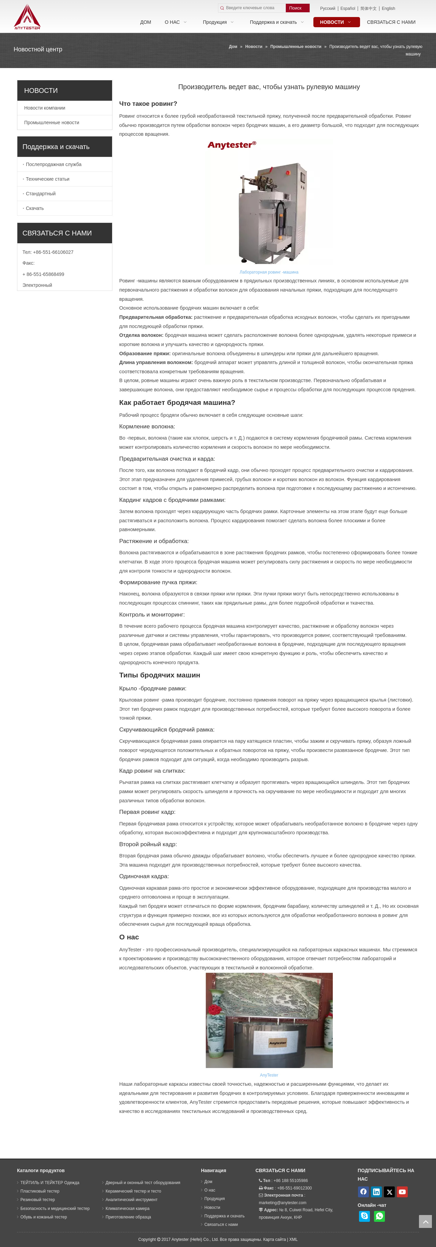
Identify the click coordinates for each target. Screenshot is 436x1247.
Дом (208, 1181)
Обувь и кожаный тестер (43, 1217)
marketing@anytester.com (283, 1202)
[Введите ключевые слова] (256, 8)
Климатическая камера (128, 1208)
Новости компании (44, 108)
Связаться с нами (221, 1224)
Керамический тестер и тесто (133, 1191)
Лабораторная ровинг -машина (269, 272)
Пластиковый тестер (39, 1191)
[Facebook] (363, 1191)
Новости (212, 1207)
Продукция (214, 1198)
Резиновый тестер (37, 1199)
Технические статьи (47, 179)
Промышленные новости (51, 122)
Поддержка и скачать (224, 1216)
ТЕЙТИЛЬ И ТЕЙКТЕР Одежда (49, 1182)
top (425, 1221)
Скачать (35, 208)
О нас (209, 1190)
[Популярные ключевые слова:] (298, 8)
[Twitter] (389, 1191)
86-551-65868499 (45, 274)
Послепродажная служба (53, 164)
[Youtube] (402, 1191)
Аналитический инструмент (131, 1199)
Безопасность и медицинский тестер (55, 1208)
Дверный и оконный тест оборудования (143, 1182)
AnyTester (269, 1075)
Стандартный (41, 193)
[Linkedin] (376, 1191)
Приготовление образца (128, 1217)
